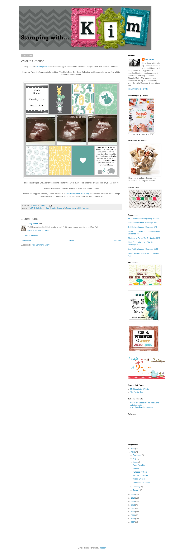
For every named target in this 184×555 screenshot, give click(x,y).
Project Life (61, 208)
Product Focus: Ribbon (141, 482)
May (135, 459)
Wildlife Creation (138, 479)
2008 (133, 519)
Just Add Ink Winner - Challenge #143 (143, 249)
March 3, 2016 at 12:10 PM (38, 230)
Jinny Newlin (33, 224)
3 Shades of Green (139, 472)
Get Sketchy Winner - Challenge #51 (142, 223)
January (136, 490)
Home (71, 241)
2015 (133, 494)
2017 (133, 449)
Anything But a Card (140, 475)
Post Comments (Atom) (41, 245)
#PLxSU (30, 208)
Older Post (117, 241)
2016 (133, 452)
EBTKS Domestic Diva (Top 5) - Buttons (143, 219)
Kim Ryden (149, 59)
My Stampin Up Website (139, 389)
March (135, 462)
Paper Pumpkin (138, 465)
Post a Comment (31, 236)
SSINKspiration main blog (78, 194)
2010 (133, 512)
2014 (133, 498)
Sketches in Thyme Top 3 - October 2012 (144, 238)
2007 (133, 522)
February (136, 487)
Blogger (103, 548)
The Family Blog (136, 392)
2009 (133, 515)
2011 (133, 508)
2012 (133, 505)
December (137, 455)
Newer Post (26, 241)
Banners (135, 469)
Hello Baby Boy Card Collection (45, 208)
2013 (133, 501)
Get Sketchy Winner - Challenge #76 (142, 227)
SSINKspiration (41, 66)
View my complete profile (138, 89)
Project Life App (71, 208)
